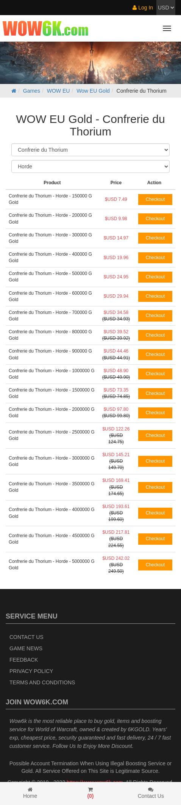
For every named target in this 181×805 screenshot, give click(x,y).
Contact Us (26, 637)
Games (31, 91)
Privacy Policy (31, 671)
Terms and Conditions (42, 682)
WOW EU (58, 91)
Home (30, 793)
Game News (25, 648)
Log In (143, 8)
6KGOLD (139, 729)
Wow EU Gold (93, 91)
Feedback (23, 660)
